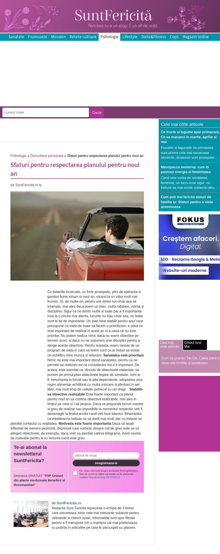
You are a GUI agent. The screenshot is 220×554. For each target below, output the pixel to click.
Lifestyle (129, 37)
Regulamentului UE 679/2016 (104, 477)
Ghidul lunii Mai (192, 344)
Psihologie (109, 37)
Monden (58, 37)
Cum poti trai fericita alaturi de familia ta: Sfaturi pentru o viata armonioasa (187, 202)
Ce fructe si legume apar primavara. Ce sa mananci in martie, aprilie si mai (190, 137)
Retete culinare (83, 37)
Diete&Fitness (153, 37)
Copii (174, 37)
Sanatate (16, 37)
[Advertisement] (79, 103)
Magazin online (195, 37)
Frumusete (37, 37)
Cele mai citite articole (169, 344)
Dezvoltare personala (46, 156)
